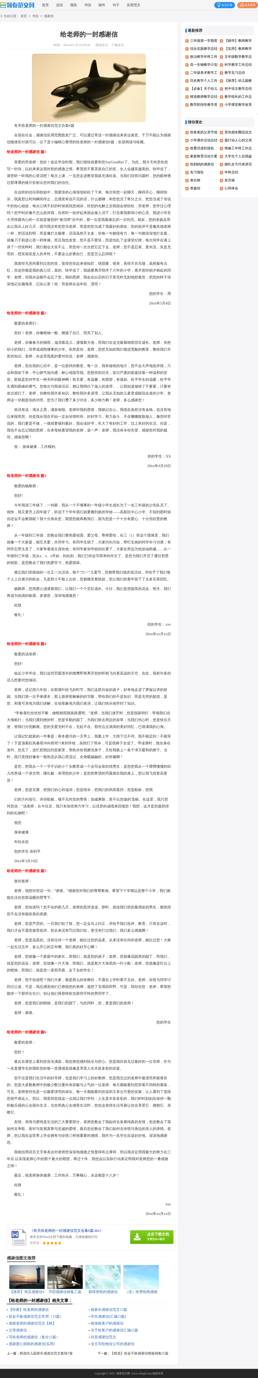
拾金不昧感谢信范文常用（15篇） (36, 1316)
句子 (116, 5)
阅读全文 (101, 45)
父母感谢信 (18, 1330)
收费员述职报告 (202, 148)
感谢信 (49, 16)
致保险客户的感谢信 (107, 1323)
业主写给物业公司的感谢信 (112, 1344)
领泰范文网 (123, 1373)
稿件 (101, 5)
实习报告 (197, 172)
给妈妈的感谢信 (202, 164)
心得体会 (231, 188)
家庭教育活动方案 (203, 156)
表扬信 (195, 188)
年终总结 (231, 172)
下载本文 (117, 45)
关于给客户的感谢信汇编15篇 (114, 1330)
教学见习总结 (234, 72)
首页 (45, 5)
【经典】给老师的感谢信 (29, 1310)
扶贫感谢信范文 (103, 1337)
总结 (59, 5)
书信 (87, 5)
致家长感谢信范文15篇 (109, 1310)
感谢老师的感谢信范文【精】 (32, 1323)
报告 (73, 5)
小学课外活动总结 (203, 140)
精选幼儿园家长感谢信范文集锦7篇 (46, 1353)
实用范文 (133, 5)
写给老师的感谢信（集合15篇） (34, 1337)
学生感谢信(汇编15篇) (108, 1316)
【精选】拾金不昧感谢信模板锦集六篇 (139, 1353)
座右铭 (195, 180)
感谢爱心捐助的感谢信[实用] (32, 1344)
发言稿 (229, 180)
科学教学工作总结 (238, 64)
